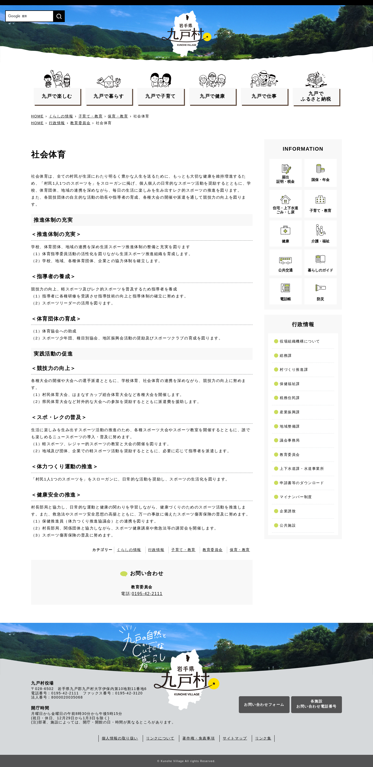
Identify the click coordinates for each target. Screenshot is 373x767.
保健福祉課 (290, 384)
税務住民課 (290, 398)
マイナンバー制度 (296, 497)
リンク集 (263, 738)
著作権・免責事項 (198, 738)
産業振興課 (290, 412)
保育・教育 (118, 116)
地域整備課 (290, 426)
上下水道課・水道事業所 (302, 468)
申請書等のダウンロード (302, 483)
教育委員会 (80, 123)
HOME (37, 116)
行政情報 (57, 123)
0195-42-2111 (147, 593)
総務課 (286, 355)
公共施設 (288, 525)
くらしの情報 (61, 116)
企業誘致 (288, 511)
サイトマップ (235, 738)
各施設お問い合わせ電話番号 (316, 704)
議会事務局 (290, 440)
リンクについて (160, 738)
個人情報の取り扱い (120, 738)
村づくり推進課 (294, 369)
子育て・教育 (90, 116)
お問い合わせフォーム (264, 705)
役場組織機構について (300, 341)
